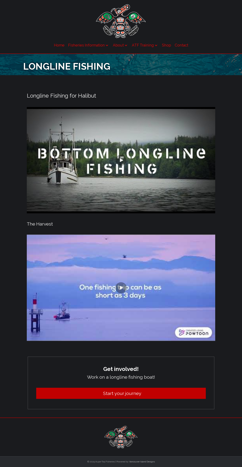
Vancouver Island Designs (142, 461)
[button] (107, 45)
